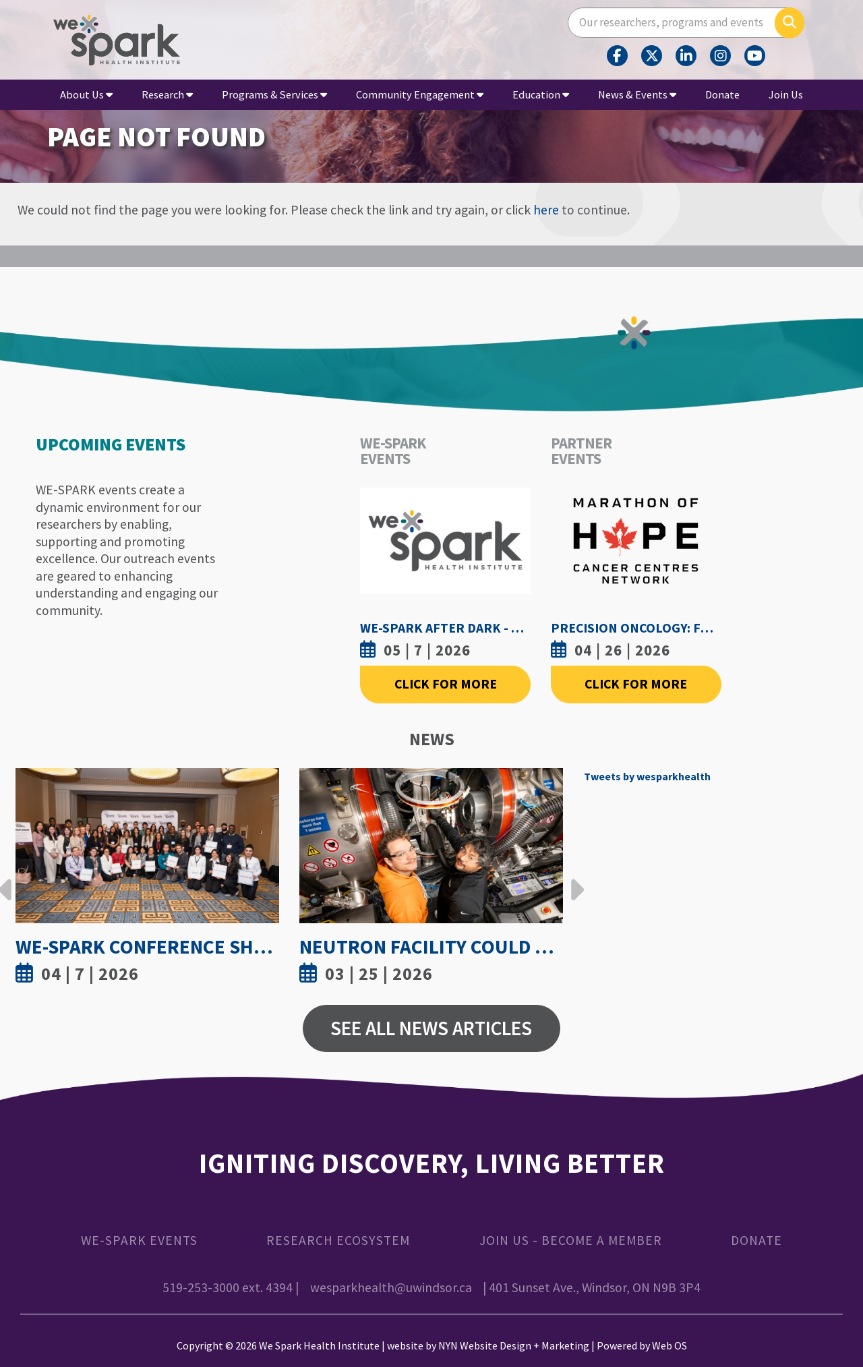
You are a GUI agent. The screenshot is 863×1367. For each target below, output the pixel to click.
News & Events (637, 94)
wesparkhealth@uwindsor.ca (391, 1287)
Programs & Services (274, 94)
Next (574, 879)
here (546, 210)
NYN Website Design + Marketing (513, 1345)
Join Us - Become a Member (570, 1240)
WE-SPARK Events (139, 1240)
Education (540, 94)
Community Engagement (419, 94)
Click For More (445, 684)
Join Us (786, 94)
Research (167, 94)
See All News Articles (431, 1028)
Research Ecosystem (338, 1240)
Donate (722, 94)
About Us (86, 94)
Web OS (669, 1345)
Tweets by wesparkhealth (647, 776)
